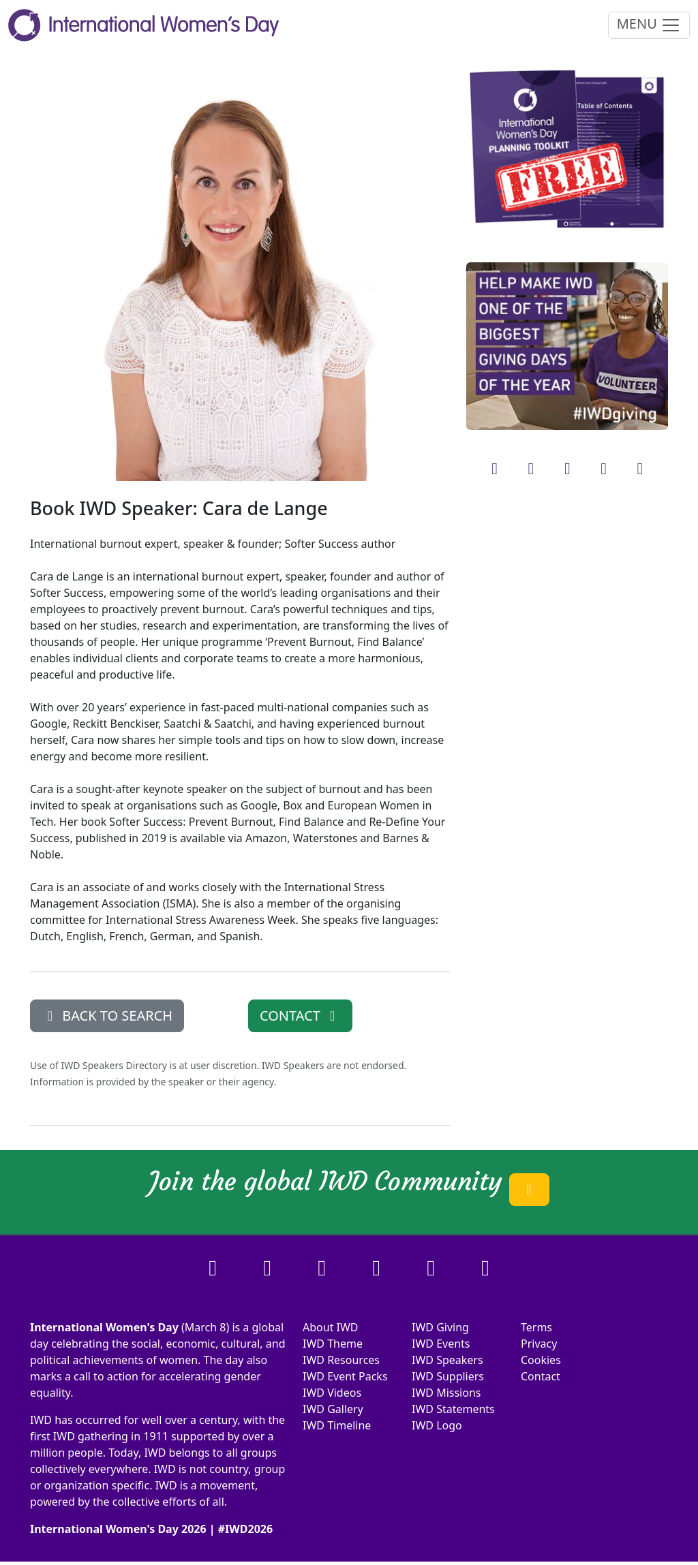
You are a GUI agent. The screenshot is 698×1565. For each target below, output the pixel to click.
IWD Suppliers (448, 1376)
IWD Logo (437, 1425)
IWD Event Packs (345, 1376)
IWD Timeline (337, 1425)
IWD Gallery (333, 1408)
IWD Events (441, 1343)
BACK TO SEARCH (107, 1015)
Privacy (539, 1343)
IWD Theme (333, 1343)
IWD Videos (332, 1392)
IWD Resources (341, 1359)
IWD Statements (453, 1408)
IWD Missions (446, 1392)
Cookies (541, 1359)
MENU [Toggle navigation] (649, 24)
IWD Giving (440, 1327)
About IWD (331, 1327)
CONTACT (300, 1015)
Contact (540, 1376)
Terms (536, 1327)
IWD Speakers (447, 1359)
